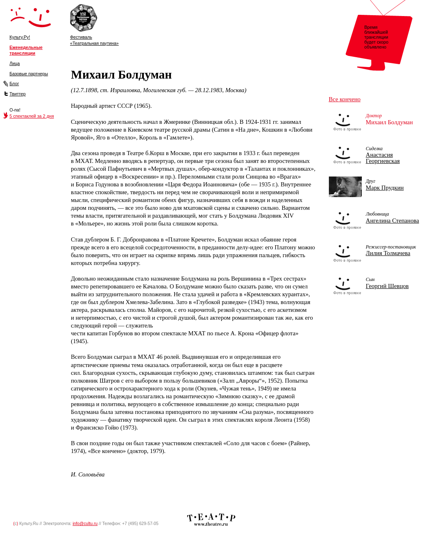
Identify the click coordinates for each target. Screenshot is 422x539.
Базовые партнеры (28, 73)
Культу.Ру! (19, 37)
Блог (14, 83)
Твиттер (17, 93)
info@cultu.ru (85, 523)
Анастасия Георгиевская (383, 157)
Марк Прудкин (385, 187)
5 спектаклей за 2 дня (31, 116)
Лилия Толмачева (388, 253)
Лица (14, 63)
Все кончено (345, 99)
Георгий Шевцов (387, 286)
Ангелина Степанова (392, 220)
